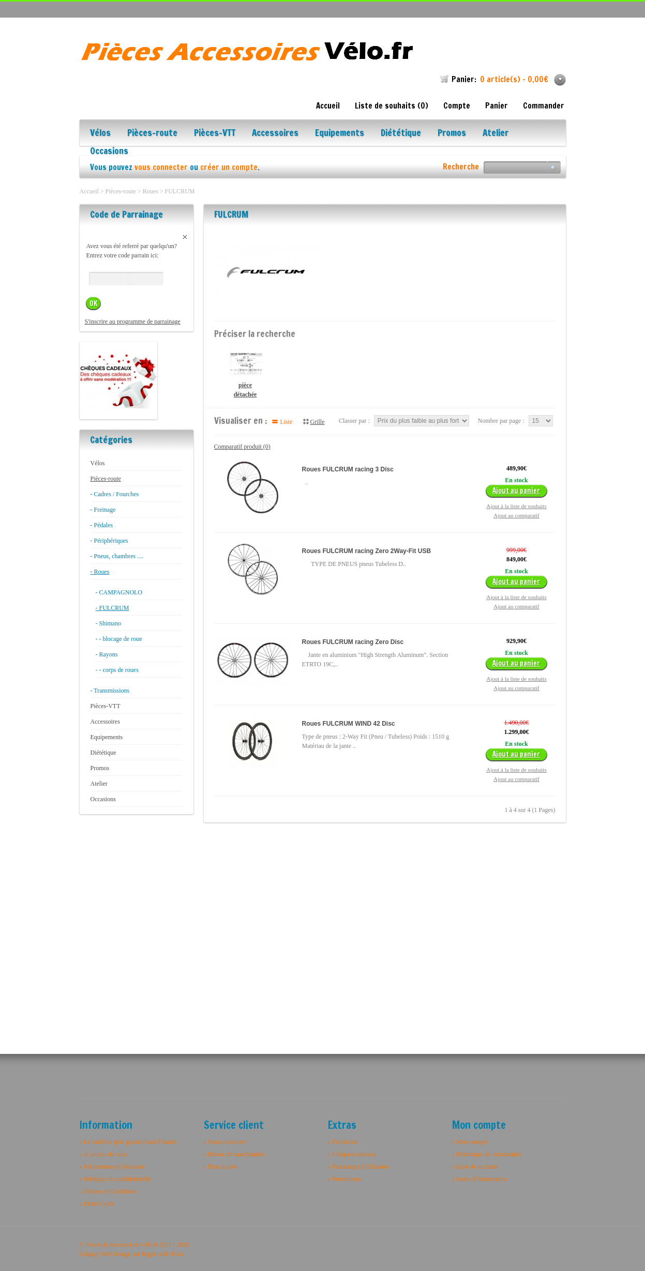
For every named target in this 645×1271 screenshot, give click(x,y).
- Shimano (109, 623)
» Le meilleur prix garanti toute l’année (128, 1141)
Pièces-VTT (214, 133)
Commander (543, 105)
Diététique (401, 133)
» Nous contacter (225, 1141)
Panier (496, 105)
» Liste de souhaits (475, 1166)
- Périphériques (109, 540)
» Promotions (344, 1179)
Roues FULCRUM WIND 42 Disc (348, 723)
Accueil (328, 105)
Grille (317, 421)
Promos (452, 133)
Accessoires (275, 133)
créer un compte (229, 167)
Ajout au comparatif (516, 515)
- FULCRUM (112, 607)
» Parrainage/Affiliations (358, 1166)
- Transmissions (110, 690)
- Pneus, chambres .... (117, 556)
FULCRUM (179, 191)
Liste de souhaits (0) (391, 105)
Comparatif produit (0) (242, 446)
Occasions (109, 151)
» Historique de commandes (486, 1154)
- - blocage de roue (119, 638)
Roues (150, 191)
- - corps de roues (117, 669)
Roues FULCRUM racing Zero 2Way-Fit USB (366, 551)
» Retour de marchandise (235, 1154)
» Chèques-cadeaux (352, 1154)
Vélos (100, 133)
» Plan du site (220, 1166)
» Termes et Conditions (108, 1191)
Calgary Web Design (105, 1254)
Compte (456, 105)
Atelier (495, 133)
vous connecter (161, 167)
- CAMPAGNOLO (119, 592)
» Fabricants (343, 1141)
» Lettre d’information (479, 1179)
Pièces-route (152, 133)
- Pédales (102, 525)
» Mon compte (470, 1141)
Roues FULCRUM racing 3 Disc (348, 469)
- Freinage (103, 509)
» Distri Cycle (97, 1203)
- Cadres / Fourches (115, 494)
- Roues (100, 571)
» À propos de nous (104, 1154)
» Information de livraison (112, 1166)
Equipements (339, 133)
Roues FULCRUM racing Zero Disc (353, 642)
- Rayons (107, 654)
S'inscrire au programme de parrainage (133, 321)
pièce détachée (245, 373)
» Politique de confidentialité (116, 1179)
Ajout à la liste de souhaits (516, 506)
